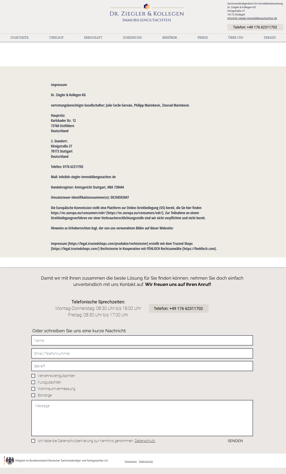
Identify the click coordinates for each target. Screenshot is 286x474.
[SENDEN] (229, 441)
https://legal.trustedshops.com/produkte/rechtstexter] (108, 243)
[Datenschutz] (146, 461)
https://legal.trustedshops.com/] (76, 248)
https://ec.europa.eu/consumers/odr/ (78, 212)
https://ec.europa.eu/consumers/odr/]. (136, 212)
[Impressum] (130, 461)
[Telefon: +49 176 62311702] (255, 27)
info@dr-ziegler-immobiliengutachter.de (252, 18)
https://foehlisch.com (199, 248)
